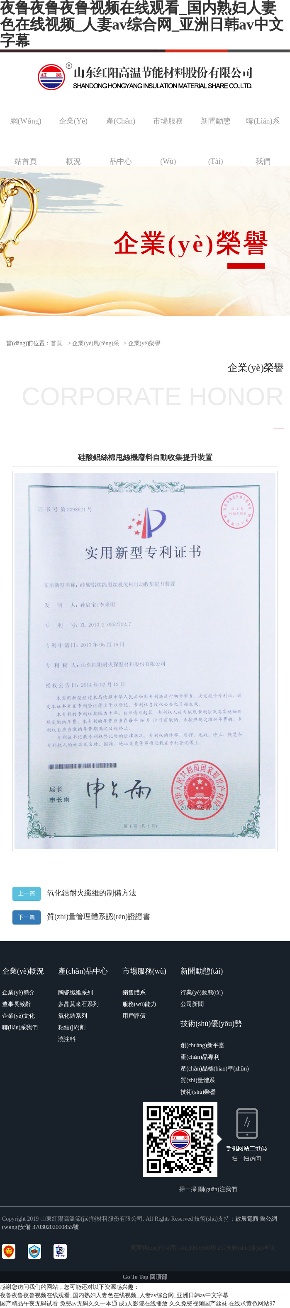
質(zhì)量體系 (197, 1080)
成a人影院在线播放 (143, 1304)
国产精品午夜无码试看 (29, 1304)
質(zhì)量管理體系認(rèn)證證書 (98, 916)
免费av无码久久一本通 (88, 1304)
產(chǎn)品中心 (83, 971)
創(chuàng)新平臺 (202, 1045)
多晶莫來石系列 (78, 1004)
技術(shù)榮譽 (198, 1092)
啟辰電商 (246, 1219)
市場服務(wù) (144, 971)
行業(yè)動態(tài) (201, 992)
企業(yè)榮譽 (144, 343)
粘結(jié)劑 (71, 1027)
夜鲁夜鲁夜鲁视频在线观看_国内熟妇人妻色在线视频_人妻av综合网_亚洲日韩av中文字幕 (114, 1295)
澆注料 (67, 1039)
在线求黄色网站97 (252, 1304)
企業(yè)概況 (23, 971)
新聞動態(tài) (201, 971)
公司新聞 (192, 1004)
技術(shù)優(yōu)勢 (211, 1023)
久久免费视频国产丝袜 (198, 1304)
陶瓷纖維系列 (75, 992)
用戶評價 (134, 1016)
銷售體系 (134, 992)
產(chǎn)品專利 (199, 1057)
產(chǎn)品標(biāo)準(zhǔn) (214, 1069)
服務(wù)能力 (139, 1004)
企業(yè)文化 (18, 1016)
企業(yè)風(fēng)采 (95, 343)
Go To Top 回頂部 (145, 1277)
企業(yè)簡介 (18, 992)
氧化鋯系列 (72, 1016)
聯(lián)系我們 (20, 1027)
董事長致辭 (16, 1004)
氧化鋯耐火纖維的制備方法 (91, 893)
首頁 (56, 343)
